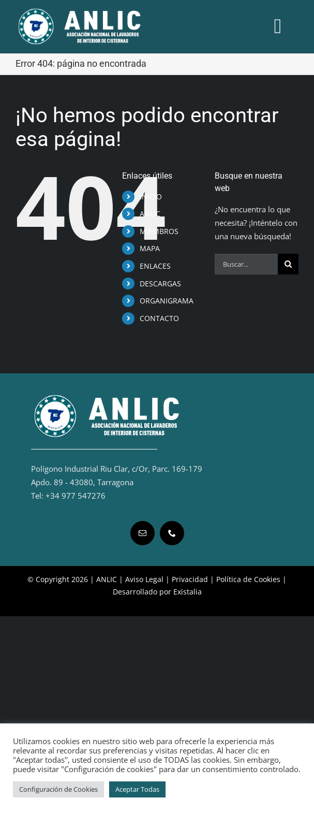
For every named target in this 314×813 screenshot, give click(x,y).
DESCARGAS (160, 283)
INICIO (151, 196)
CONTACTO (159, 318)
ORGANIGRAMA (166, 301)
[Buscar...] (246, 264)
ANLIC (150, 214)
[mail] (142, 533)
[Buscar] (288, 264)
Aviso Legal (144, 579)
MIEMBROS (159, 231)
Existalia (187, 592)
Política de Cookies (248, 579)
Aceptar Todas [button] (137, 789)
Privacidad (190, 579)
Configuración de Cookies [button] (58, 789)
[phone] (172, 533)
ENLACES (155, 266)
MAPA (150, 248)
